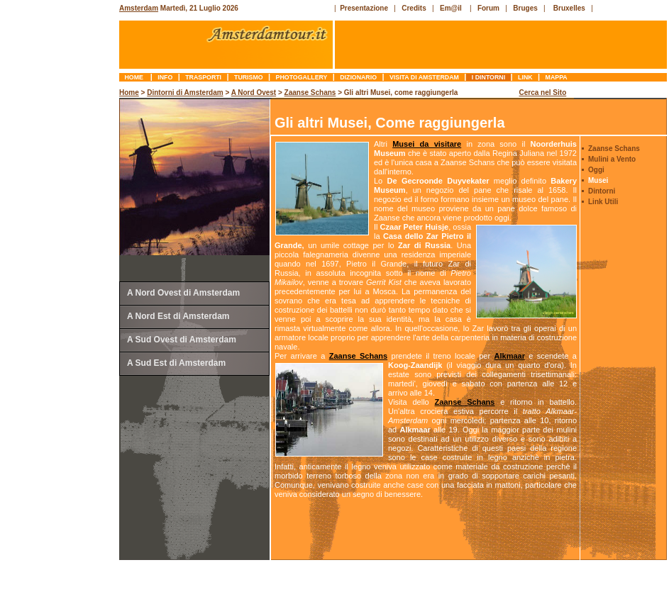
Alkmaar (509, 356)
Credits (414, 8)
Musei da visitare (426, 144)
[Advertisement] (61, 301)
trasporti (203, 77)
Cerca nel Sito (543, 92)
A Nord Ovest (254, 92)
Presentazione (364, 8)
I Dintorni (488, 77)
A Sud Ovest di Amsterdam (181, 340)
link (525, 77)
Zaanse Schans (310, 92)
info (165, 77)
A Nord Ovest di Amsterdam (183, 293)
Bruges (525, 8)
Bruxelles (569, 8)
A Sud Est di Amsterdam (176, 363)
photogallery (301, 77)
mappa (556, 77)
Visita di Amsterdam (424, 77)
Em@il (451, 8)
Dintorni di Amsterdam (185, 92)
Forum (488, 8)
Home (135, 77)
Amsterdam (138, 8)
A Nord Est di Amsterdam (178, 316)
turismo (249, 77)
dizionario (358, 77)
